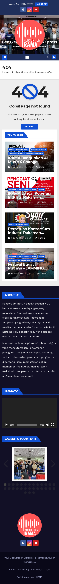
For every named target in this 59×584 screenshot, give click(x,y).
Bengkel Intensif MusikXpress (22, 189)
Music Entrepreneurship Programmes (26, 154)
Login (47, 569)
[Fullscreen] (52, 424)
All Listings (36, 569)
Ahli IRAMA (36, 577)
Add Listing (23, 569)
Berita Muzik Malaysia (18, 150)
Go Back (29, 126)
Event (41, 189)
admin (40, 167)
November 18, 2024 (22, 238)
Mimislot (7, 343)
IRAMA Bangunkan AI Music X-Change (28, 160)
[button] (48, 57)
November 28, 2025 (22, 167)
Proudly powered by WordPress (19, 558)
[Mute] (47, 424)
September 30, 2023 (22, 273)
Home (5, 72)
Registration (23, 577)
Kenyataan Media (38, 150)
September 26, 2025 (22, 203)
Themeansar (29, 562)
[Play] (6, 424)
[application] (29, 413)
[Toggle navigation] (27, 57)
